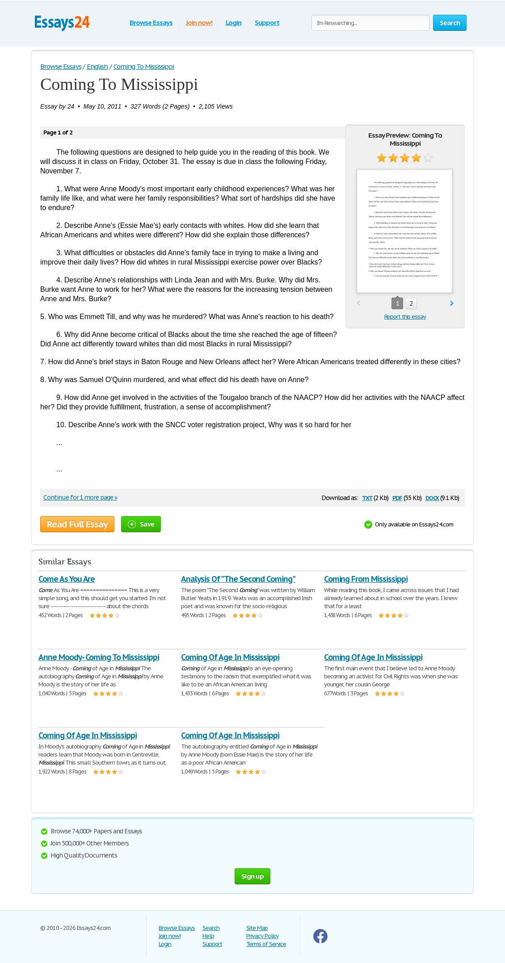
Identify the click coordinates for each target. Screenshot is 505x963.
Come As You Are (66, 579)
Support (267, 22)
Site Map (257, 928)
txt (367, 497)
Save (141, 524)
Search (210, 928)
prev (358, 303)
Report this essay (405, 316)
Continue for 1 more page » (80, 497)
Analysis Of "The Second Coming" (238, 579)
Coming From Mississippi (366, 579)
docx (432, 497)
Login (234, 22)
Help (208, 936)
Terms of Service (266, 944)
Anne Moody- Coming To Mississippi (98, 657)
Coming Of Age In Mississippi (230, 657)
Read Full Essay (77, 524)
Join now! (199, 22)
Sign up (252, 876)
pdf (397, 497)
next (452, 303)
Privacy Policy (262, 936)
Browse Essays (151, 22)
